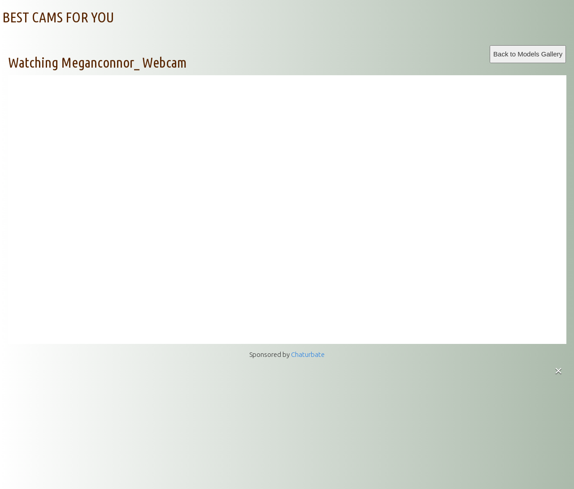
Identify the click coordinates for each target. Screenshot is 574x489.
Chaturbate (308, 354)
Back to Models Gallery (527, 54)
